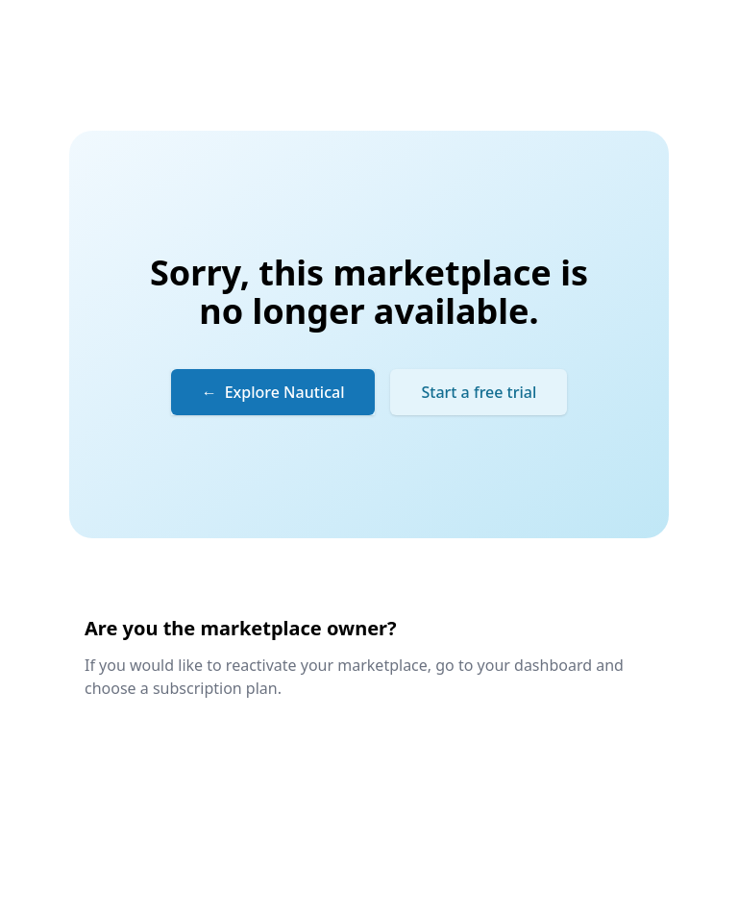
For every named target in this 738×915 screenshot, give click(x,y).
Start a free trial (478, 392)
